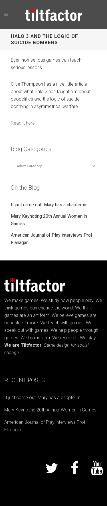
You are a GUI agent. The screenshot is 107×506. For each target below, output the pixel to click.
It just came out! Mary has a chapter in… (50, 204)
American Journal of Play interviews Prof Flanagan (44, 425)
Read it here (23, 123)
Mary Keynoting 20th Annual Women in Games (50, 410)
